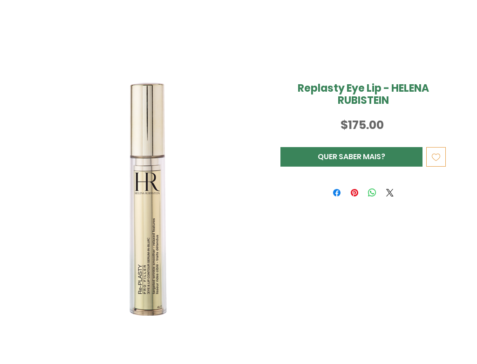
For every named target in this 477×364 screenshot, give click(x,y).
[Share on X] (389, 192)
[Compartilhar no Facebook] (336, 192)
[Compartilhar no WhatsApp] (372, 192)
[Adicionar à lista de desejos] (436, 157)
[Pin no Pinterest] (354, 192)
